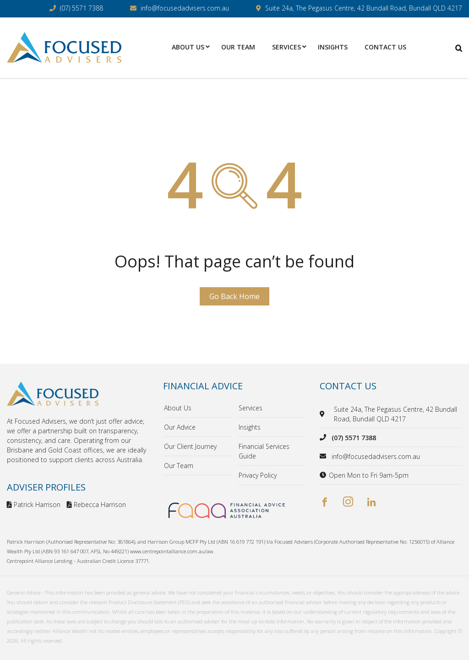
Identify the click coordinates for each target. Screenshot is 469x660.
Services (250, 408)
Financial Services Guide (264, 451)
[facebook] (324, 502)
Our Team (178, 465)
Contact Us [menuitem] (385, 47)
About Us (177, 408)
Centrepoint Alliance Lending (39, 560)
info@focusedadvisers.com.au (185, 8)
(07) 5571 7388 (81, 8)
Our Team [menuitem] (238, 47)
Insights (250, 427)
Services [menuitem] (286, 47)
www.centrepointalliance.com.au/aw (171, 551)
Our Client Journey (190, 446)
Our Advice (180, 427)
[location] (323, 414)
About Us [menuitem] (188, 47)
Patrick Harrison (33, 504)
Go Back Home (234, 296)
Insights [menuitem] (333, 47)
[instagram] (348, 502)
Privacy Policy (258, 475)
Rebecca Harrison (96, 504)
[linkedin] (371, 502)
